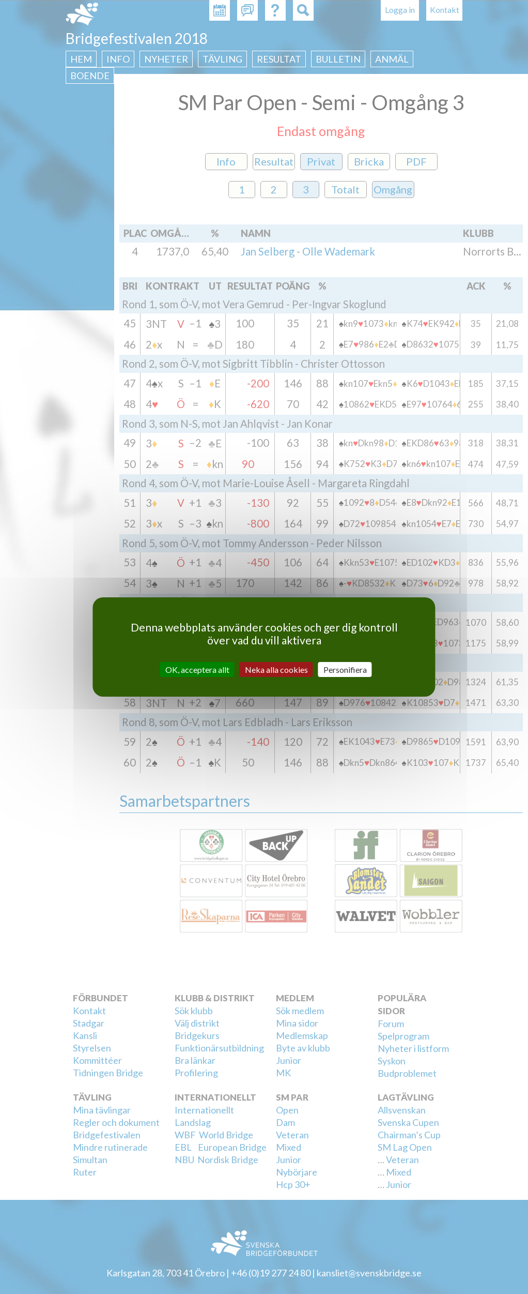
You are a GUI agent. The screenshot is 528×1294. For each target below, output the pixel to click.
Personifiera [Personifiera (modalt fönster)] (345, 669)
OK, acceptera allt (197, 669)
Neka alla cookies (276, 669)
